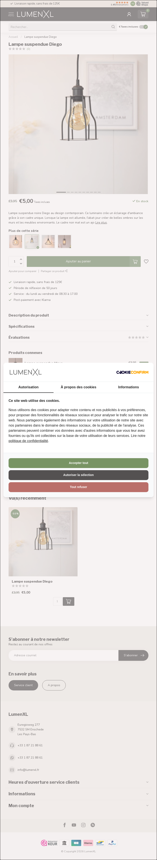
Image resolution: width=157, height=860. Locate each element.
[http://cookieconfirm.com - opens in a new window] (132, 372)
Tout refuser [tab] (78, 487)
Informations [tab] (128, 387)
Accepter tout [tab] (78, 463)
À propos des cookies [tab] (78, 387)
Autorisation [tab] (28, 387)
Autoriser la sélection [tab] (78, 475)
